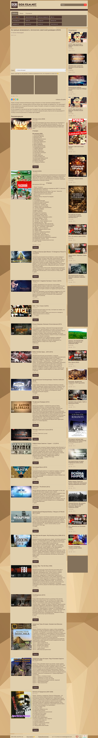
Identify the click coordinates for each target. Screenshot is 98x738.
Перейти (35, 167)
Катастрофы (16, 20)
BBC (52, 17)
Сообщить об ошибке (61, 99)
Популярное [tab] (29, 13)
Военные (53, 20)
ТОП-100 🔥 (16, 17)
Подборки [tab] (14, 13)
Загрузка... (38, 52)
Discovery (28, 24)
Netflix (28, 20)
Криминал (16, 24)
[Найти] (85, 5)
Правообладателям (43, 736)
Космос (40, 24)
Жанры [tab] (21, 13)
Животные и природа (43, 17)
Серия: (13, 70)
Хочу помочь (30, 736)
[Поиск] (72, 5)
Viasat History (54, 24)
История (40, 20)
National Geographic (30, 17)
